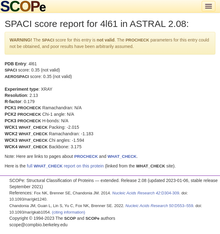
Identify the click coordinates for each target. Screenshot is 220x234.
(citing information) (68, 212)
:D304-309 (145, 193)
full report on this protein (65, 165)
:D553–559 (159, 205)
